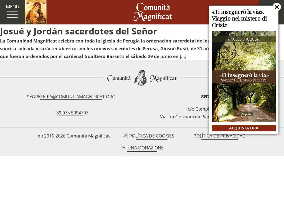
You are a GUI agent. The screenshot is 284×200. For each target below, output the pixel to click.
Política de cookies (151, 136)
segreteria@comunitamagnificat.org (71, 97)
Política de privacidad (220, 136)
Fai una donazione (142, 148)
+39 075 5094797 (71, 113)
